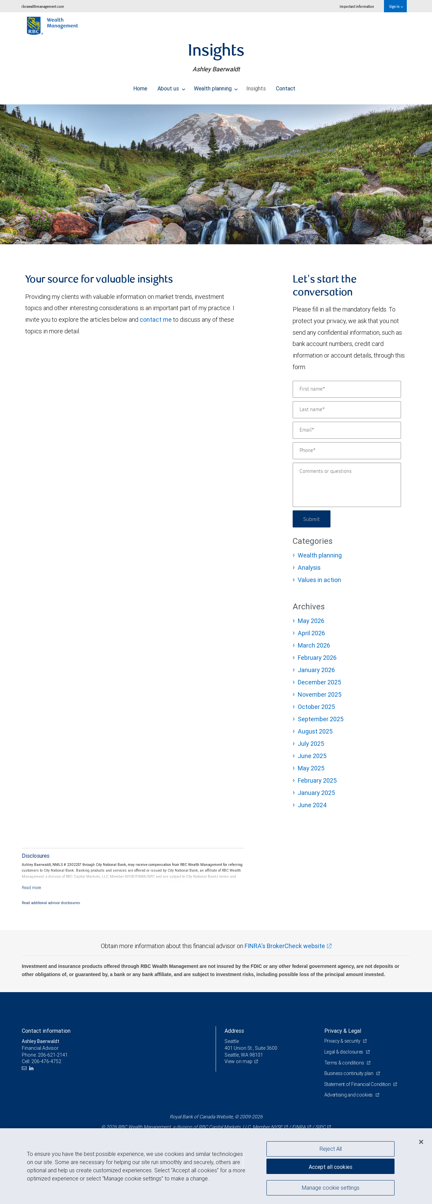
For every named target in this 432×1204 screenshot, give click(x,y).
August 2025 (315, 731)
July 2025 (311, 744)
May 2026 (311, 621)
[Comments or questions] (347, 485)
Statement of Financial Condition (358, 1084)
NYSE (276, 1127)
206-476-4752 (46, 1061)
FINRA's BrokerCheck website (285, 946)
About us (171, 86)
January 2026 (316, 670)
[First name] (347, 389)
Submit (312, 519)
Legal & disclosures (344, 1052)
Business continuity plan (349, 1073)
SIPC (320, 1127)
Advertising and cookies (349, 1095)
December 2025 (319, 682)
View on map (238, 1061)
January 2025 (316, 793)
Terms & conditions (344, 1063)
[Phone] (347, 450)
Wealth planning (216, 86)
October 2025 (316, 707)
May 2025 (311, 768)
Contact (285, 86)
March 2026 (314, 645)
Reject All (331, 1148)
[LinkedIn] (32, 1068)
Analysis (309, 567)
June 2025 (312, 756)
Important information (357, 6)
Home (140, 86)
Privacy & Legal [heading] (342, 1030)
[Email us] (25, 1068)
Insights (256, 86)
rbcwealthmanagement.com (42, 6)
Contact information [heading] (46, 1030)
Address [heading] (234, 1030)
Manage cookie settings (330, 1188)
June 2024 (312, 805)
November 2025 (319, 694)
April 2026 (311, 633)
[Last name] (347, 409)
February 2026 (317, 658)
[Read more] (31, 887)
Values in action (319, 580)
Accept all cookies (330, 1166)
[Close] (421, 1141)
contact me (156, 319)
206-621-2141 (53, 1055)
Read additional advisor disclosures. (51, 902)
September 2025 (320, 719)
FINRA (299, 1127)
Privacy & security (342, 1041)
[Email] (347, 430)
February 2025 (317, 780)
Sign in (396, 6)
